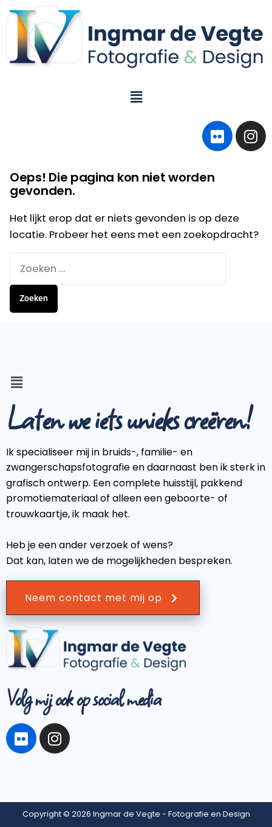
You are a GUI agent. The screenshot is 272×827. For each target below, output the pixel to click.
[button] (136, 97)
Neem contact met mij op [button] (103, 598)
